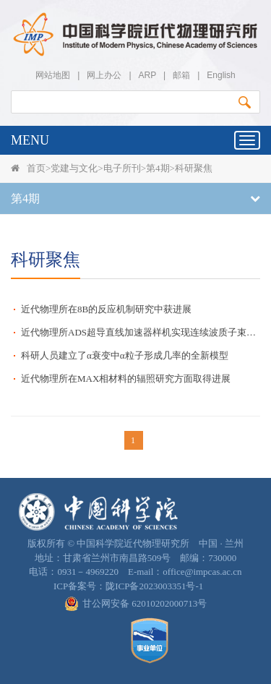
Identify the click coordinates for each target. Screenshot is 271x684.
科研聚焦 (193, 168)
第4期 (158, 168)
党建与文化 (74, 168)
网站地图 (52, 75)
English (221, 75)
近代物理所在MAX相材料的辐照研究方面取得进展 (126, 378)
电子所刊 (122, 168)
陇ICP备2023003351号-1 (154, 586)
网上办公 (104, 75)
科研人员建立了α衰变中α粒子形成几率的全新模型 (124, 355)
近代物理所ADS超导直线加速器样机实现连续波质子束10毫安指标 (140, 332)
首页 (36, 168)
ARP (147, 75)
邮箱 (181, 75)
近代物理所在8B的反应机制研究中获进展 (106, 309)
